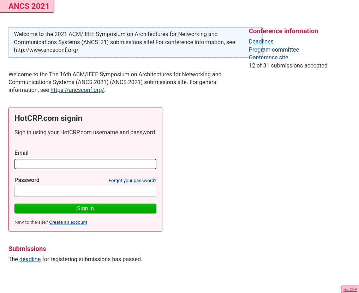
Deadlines (261, 41)
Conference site (268, 57)
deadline (30, 259)
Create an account (68, 222)
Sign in (85, 208)
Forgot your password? (132, 180)
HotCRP (350, 289)
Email (21, 153)
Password (27, 180)
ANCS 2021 (28, 6)
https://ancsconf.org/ (77, 90)
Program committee (274, 49)
